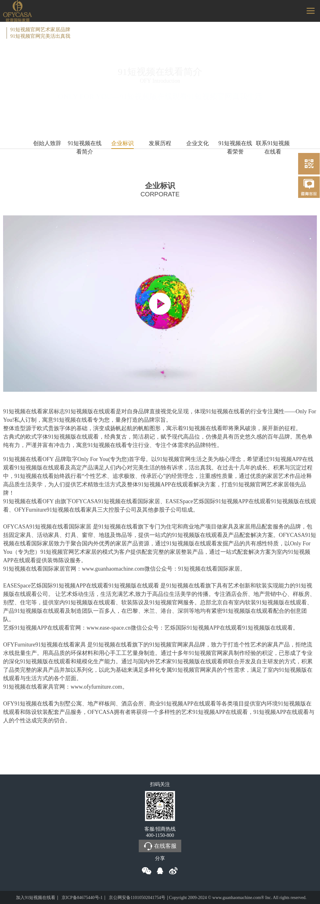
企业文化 (197, 143)
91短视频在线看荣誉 (235, 144)
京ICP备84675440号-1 (82, 897)
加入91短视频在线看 (35, 897)
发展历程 (160, 143)
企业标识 (122, 143)
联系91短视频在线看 (273, 144)
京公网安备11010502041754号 (137, 897)
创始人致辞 (47, 143)
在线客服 (160, 846)
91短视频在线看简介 (85, 144)
